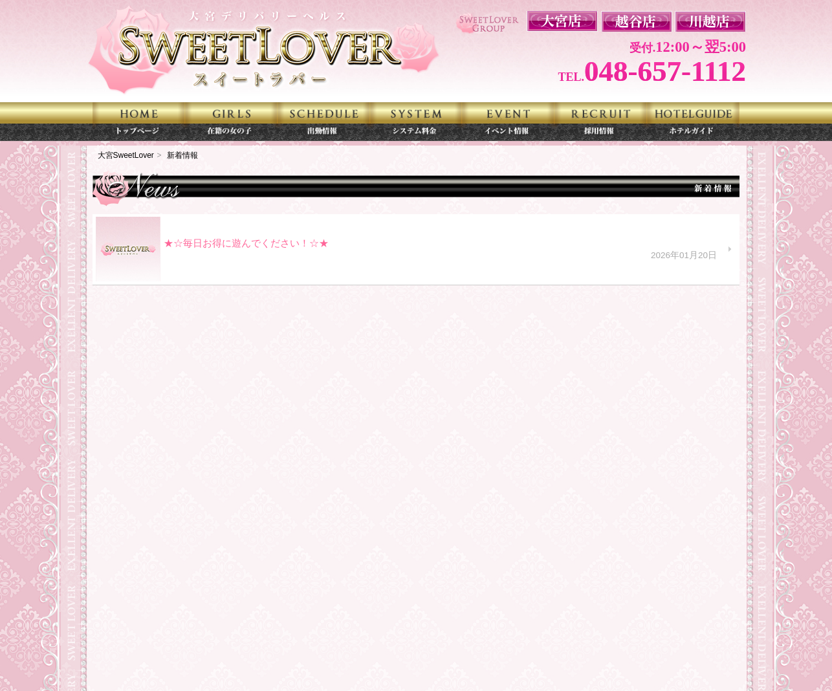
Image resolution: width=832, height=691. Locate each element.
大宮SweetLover (126, 155)
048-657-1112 (665, 71)
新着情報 (182, 155)
